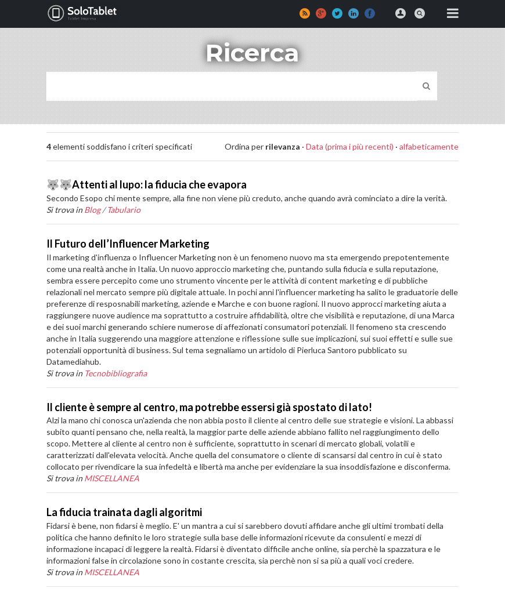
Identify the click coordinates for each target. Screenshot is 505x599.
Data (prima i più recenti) (350, 146)
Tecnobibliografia (115, 373)
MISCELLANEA (111, 478)
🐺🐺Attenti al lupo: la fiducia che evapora (146, 184)
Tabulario (123, 210)
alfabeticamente (429, 146)
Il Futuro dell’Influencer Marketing (128, 243)
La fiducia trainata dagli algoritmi (124, 512)
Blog (92, 210)
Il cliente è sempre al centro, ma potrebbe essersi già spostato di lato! (209, 407)
